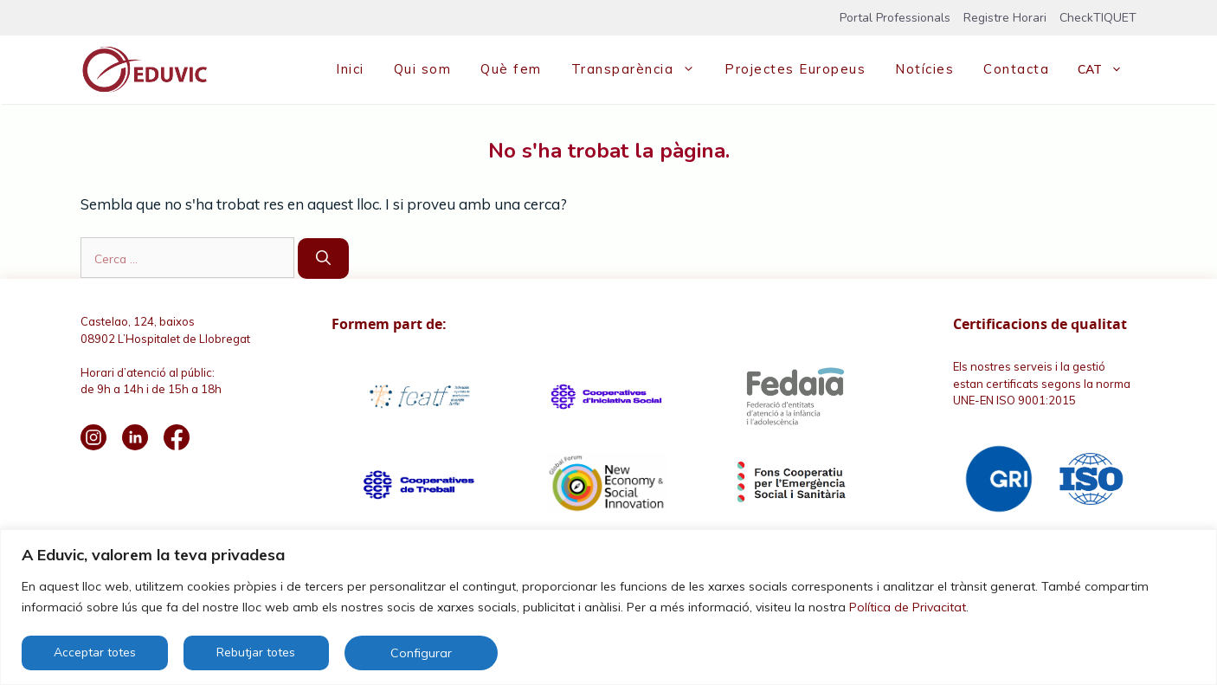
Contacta (1016, 69)
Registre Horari (1004, 18)
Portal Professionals (895, 18)
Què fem (511, 69)
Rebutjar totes (255, 652)
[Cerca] (323, 259)
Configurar (421, 653)
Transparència (640, 69)
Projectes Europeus (795, 69)
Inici (350, 69)
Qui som (423, 69)
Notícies (924, 69)
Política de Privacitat (907, 607)
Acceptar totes (95, 652)
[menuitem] (1100, 69)
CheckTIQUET (1098, 18)
